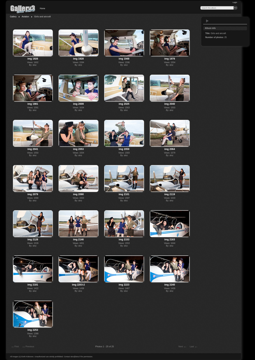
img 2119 (169, 194)
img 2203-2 (78, 284)
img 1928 (78, 58)
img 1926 (32, 58)
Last (194, 346)
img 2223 (124, 284)
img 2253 (32, 330)
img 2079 (32, 194)
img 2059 (124, 149)
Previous (28, 346)
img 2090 (78, 194)
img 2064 (169, 149)
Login (235, 2)
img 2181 (32, 284)
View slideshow (207, 21)
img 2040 (169, 104)
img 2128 (32, 239)
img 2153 (124, 239)
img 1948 (124, 58)
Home (42, 8)
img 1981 (32, 104)
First (15, 346)
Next (182, 346)
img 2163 (169, 239)
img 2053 (78, 149)
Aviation (25, 17)
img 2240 (169, 284)
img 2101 (124, 194)
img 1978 (169, 58)
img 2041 (32, 149)
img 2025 (124, 104)
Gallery (13, 17)
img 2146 (78, 239)
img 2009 (78, 104)
